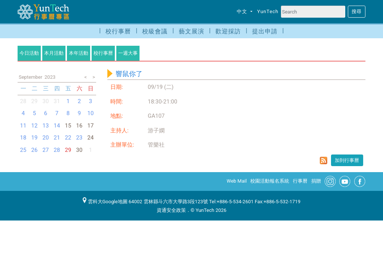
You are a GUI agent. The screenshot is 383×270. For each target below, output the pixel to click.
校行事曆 (118, 31)
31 (57, 101)
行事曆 (300, 181)
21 (57, 137)
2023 (50, 77)
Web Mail (237, 181)
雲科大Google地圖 (105, 201)
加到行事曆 (347, 160)
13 (46, 125)
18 (23, 137)
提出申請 (265, 31)
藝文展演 (191, 31)
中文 (243, 11)
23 (79, 137)
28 (23, 101)
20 (46, 137)
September (30, 77)
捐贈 (316, 181)
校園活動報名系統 (269, 181)
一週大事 (128, 53)
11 (23, 125)
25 (23, 150)
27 (46, 150)
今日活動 (29, 53)
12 (34, 125)
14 (57, 125)
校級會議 (155, 31)
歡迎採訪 (228, 31)
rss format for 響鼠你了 (323, 160)
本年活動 (78, 53)
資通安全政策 (171, 210)
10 (91, 113)
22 (68, 137)
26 (34, 150)
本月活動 (54, 53)
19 (34, 137)
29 (68, 150)
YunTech (268, 11)
